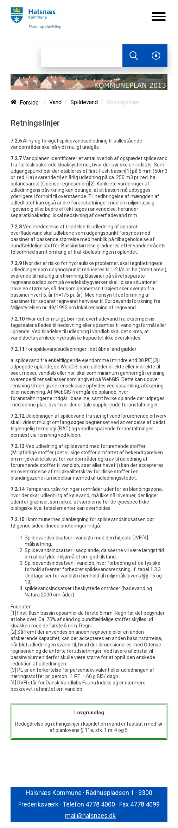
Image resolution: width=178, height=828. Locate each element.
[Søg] (81, 55)
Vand (55, 102)
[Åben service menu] (156, 55)
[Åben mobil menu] (158, 17)
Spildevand (84, 102)
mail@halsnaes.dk (90, 815)
